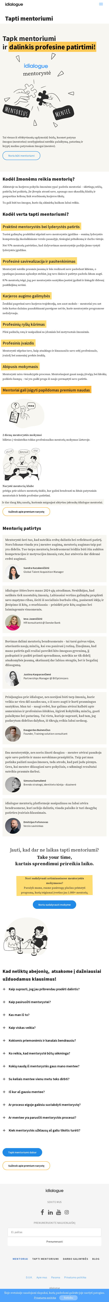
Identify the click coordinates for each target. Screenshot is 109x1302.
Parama (55, 1277)
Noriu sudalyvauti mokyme (54, 904)
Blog (96, 1258)
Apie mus (42, 1277)
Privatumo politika (75, 1277)
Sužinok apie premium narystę (26, 511)
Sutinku (68, 1297)
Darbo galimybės (75, 1258)
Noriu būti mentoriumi (21, 155)
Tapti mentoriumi (45, 1258)
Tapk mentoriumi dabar (22, 1152)
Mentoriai (20, 1258)
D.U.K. (29, 1277)
